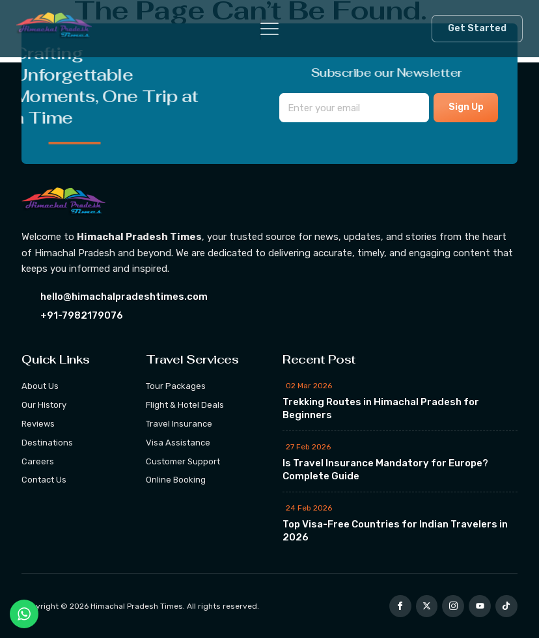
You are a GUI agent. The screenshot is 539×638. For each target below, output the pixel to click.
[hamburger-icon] (260, 29)
